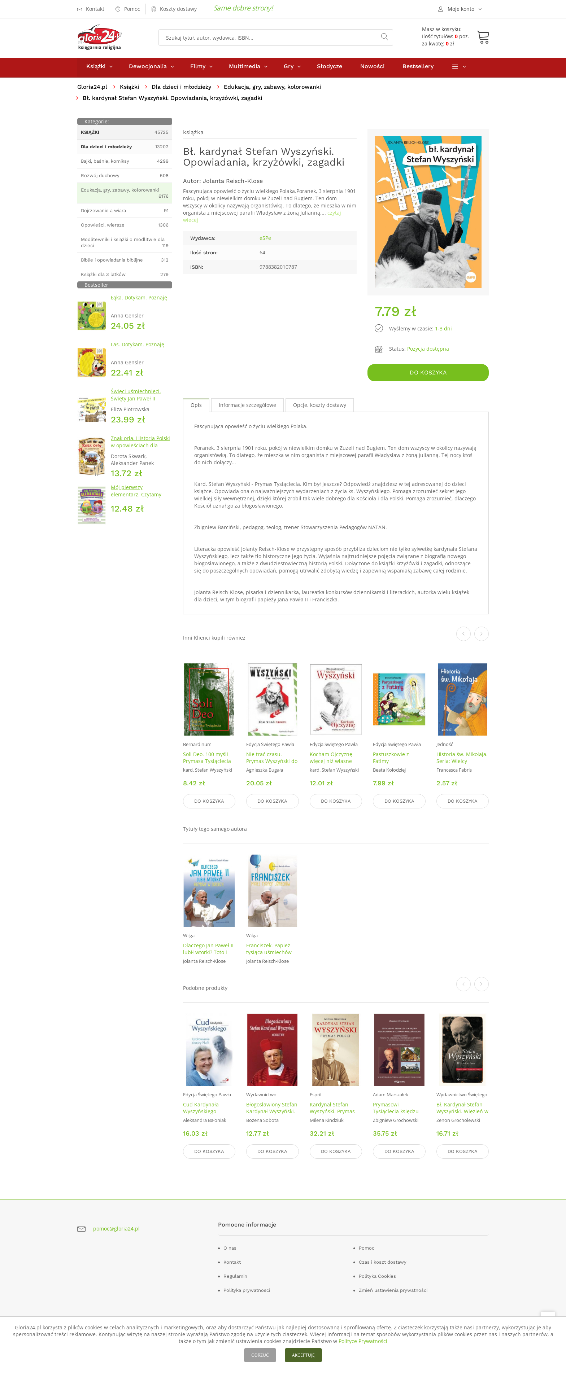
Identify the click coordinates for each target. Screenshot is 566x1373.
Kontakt (232, 1261)
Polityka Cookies (377, 1275)
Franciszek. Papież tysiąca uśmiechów (269, 949)
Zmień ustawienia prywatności (393, 1290)
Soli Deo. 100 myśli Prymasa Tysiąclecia (207, 759)
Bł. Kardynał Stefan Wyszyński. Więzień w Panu (462, 1111)
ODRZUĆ (260, 1355)
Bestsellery (418, 68)
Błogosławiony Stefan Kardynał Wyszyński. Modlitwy (271, 1111)
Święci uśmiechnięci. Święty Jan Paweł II (136, 397)
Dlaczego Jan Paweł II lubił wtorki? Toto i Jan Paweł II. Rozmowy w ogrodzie (208, 956)
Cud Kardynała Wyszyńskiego (201, 1108)
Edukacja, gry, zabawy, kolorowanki (274, 88)
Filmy (197, 68)
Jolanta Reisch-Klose (233, 183)
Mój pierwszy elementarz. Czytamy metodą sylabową (136, 496)
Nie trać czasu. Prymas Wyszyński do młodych (271, 762)
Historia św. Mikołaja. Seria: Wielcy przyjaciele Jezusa (462, 762)
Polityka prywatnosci (246, 1290)
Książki (95, 68)
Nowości (372, 68)
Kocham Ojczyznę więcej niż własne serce (331, 762)
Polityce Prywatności (363, 1341)
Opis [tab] (196, 406)
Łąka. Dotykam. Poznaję (139, 299)
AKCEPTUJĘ (303, 1355)
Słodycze (329, 68)
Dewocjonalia (148, 68)
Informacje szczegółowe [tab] (247, 406)
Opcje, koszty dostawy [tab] (319, 406)
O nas (229, 1247)
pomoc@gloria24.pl (116, 1228)
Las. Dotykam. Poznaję (137, 346)
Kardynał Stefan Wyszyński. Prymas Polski (332, 1111)
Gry (288, 68)
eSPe (265, 240)
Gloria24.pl (92, 88)
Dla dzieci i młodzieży (182, 88)
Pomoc (366, 1247)
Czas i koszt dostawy (382, 1261)
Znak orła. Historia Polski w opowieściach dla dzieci (140, 447)
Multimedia (244, 68)
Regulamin (235, 1275)
